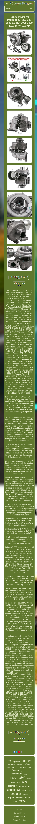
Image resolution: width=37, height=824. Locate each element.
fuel (18, 790)
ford (24, 781)
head (29, 767)
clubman (15, 770)
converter (16, 773)
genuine (25, 794)
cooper (26, 761)
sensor (27, 797)
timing (11, 789)
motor (29, 779)
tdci (17, 767)
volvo (15, 801)
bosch (26, 770)
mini (21, 778)
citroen (12, 785)
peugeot (15, 793)
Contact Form (19, 813)
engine (11, 797)
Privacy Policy (19, 817)
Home (19, 809)
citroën (25, 774)
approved (16, 762)
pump (23, 767)
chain (24, 790)
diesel (30, 790)
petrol (13, 782)
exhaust (27, 764)
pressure (19, 798)
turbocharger (24, 786)
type (22, 771)
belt (13, 767)
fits (9, 761)
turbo (22, 800)
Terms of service (19, 820)
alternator (20, 764)
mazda (18, 782)
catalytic (12, 778)
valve (8, 767)
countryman (11, 764)
